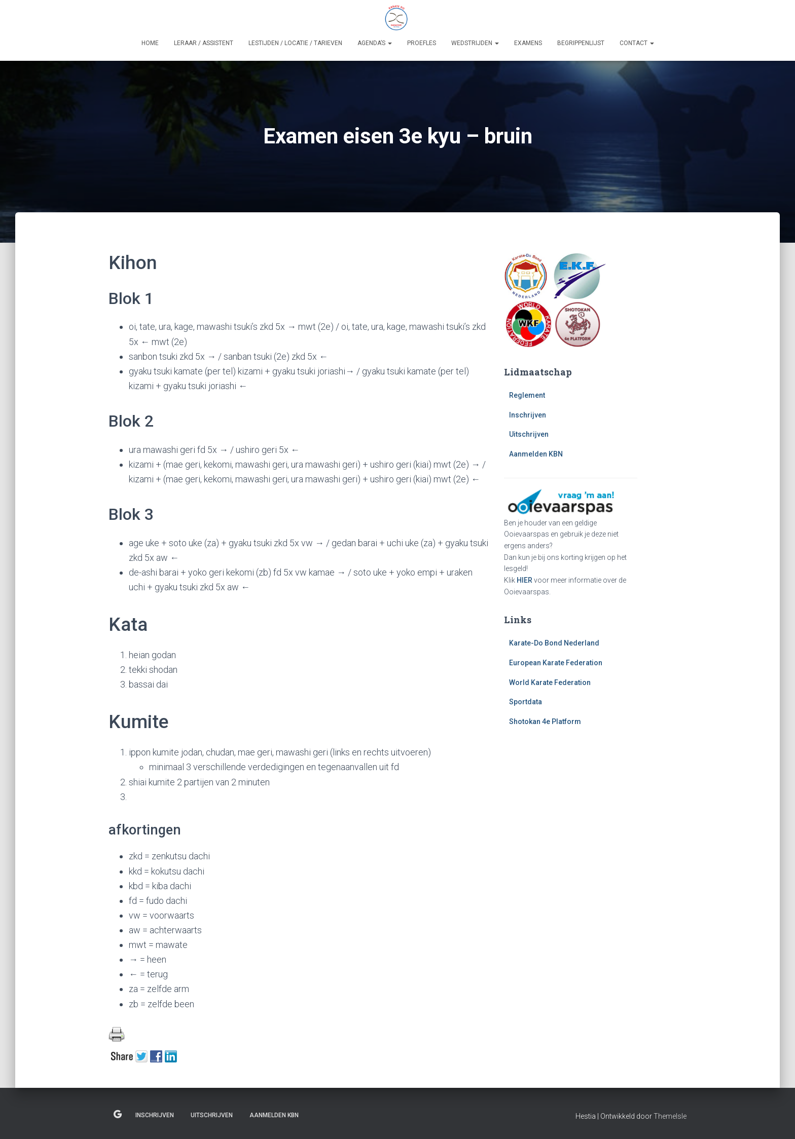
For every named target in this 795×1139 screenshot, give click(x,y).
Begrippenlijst (580, 43)
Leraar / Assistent (203, 43)
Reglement (527, 395)
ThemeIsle (670, 1116)
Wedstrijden (475, 43)
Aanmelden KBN (536, 454)
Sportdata (525, 702)
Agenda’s (374, 43)
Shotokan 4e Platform (545, 721)
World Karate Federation (550, 682)
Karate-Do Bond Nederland (554, 643)
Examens (528, 43)
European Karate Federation (555, 663)
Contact (637, 43)
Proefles (421, 43)
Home (150, 43)
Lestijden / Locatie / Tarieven (295, 43)
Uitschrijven (529, 434)
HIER (524, 580)
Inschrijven (527, 415)
